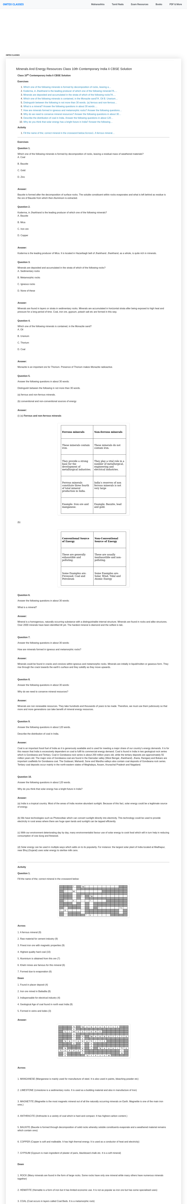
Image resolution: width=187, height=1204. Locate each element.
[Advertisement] (93, 29)
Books (159, 4)
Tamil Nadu (118, 4)
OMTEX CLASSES (13, 4)
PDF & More (175, 4)
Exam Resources (139, 4)
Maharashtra (97, 4)
